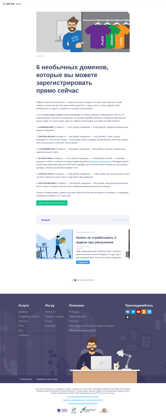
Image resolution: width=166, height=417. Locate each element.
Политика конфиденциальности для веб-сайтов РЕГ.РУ (83, 400)
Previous (38, 254)
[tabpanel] (83, 248)
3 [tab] (77, 280)
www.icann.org (73, 410)
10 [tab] (93, 280)
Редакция (45, 220)
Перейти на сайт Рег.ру (46, 379)
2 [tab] (75, 280)
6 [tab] (84, 280)
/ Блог (18, 4)
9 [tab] (91, 280)
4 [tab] (80, 280)
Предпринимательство (86, 232)
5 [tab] (82, 280)
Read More (83, 262)
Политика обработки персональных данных (83, 397)
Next (128, 254)
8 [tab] (88, 280)
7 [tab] (86, 280)
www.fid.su (104, 410)
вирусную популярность (101, 161)
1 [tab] (73, 280)
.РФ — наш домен (62, 411)
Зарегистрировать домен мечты (52, 203)
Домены (40, 56)
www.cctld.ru (88, 410)
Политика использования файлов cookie (83, 403)
